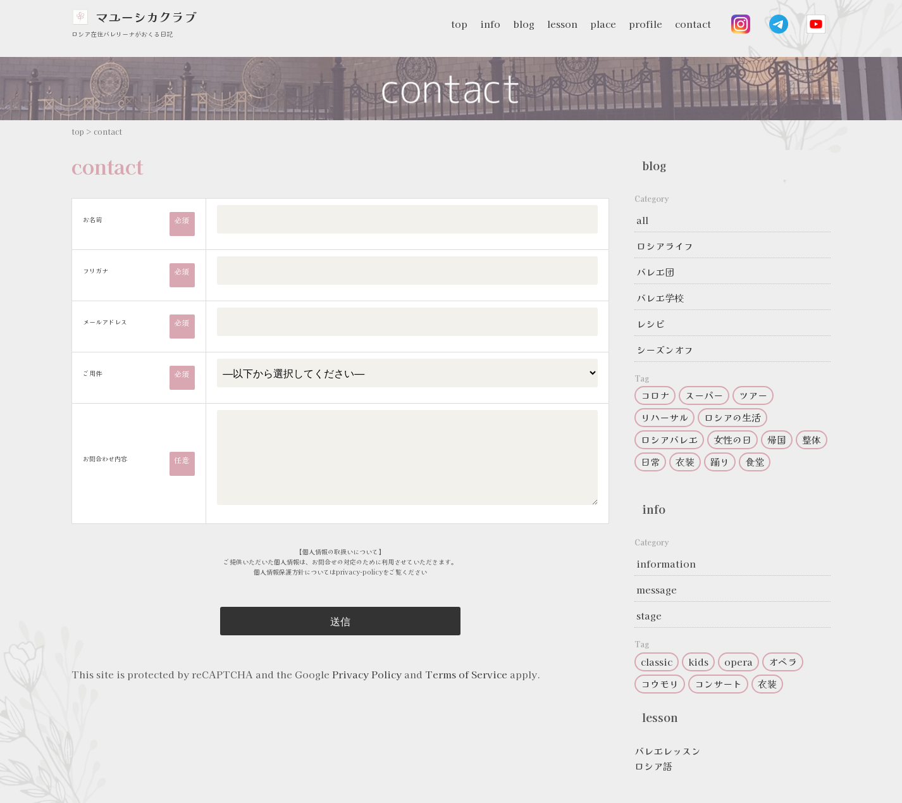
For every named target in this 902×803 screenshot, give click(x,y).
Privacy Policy (367, 674)
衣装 (685, 461)
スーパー (704, 395)
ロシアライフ (664, 245)
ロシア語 (653, 766)
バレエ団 (655, 271)
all (642, 220)
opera (738, 661)
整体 (811, 439)
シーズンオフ (664, 349)
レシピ (650, 323)
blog (523, 23)
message (656, 589)
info (490, 23)
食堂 (754, 461)
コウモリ (660, 683)
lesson (562, 23)
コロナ (655, 395)
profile (645, 23)
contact (693, 23)
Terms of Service (466, 674)
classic (656, 661)
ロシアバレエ (669, 439)
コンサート (718, 683)
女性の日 (732, 439)
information (666, 563)
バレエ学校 (660, 297)
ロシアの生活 (732, 417)
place (603, 23)
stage (649, 615)
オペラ (783, 661)
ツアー (753, 395)
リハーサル (664, 417)
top (459, 23)
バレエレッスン (667, 750)
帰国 (776, 439)
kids (698, 661)
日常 (650, 461)
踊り (719, 461)
